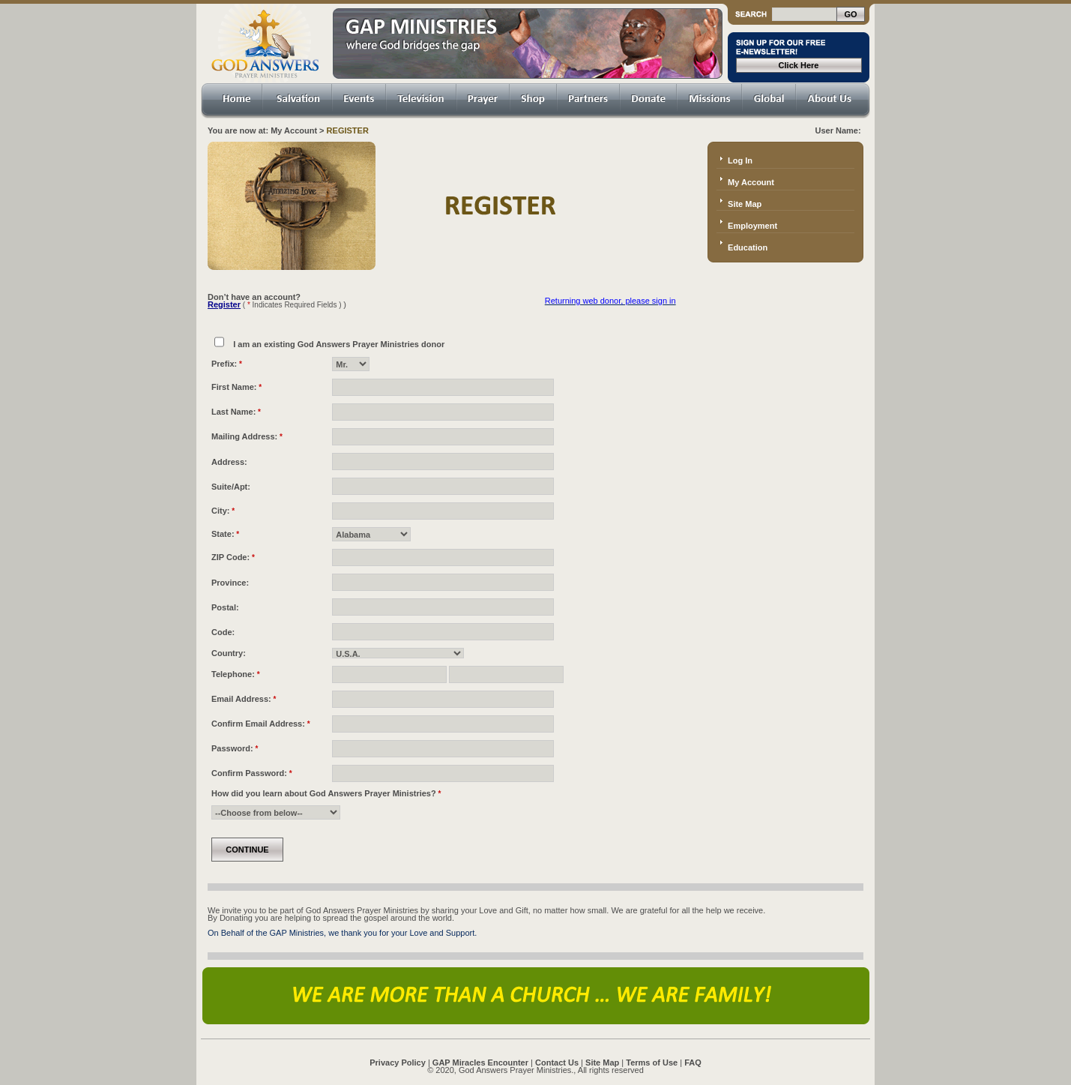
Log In (740, 160)
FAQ (693, 1062)
